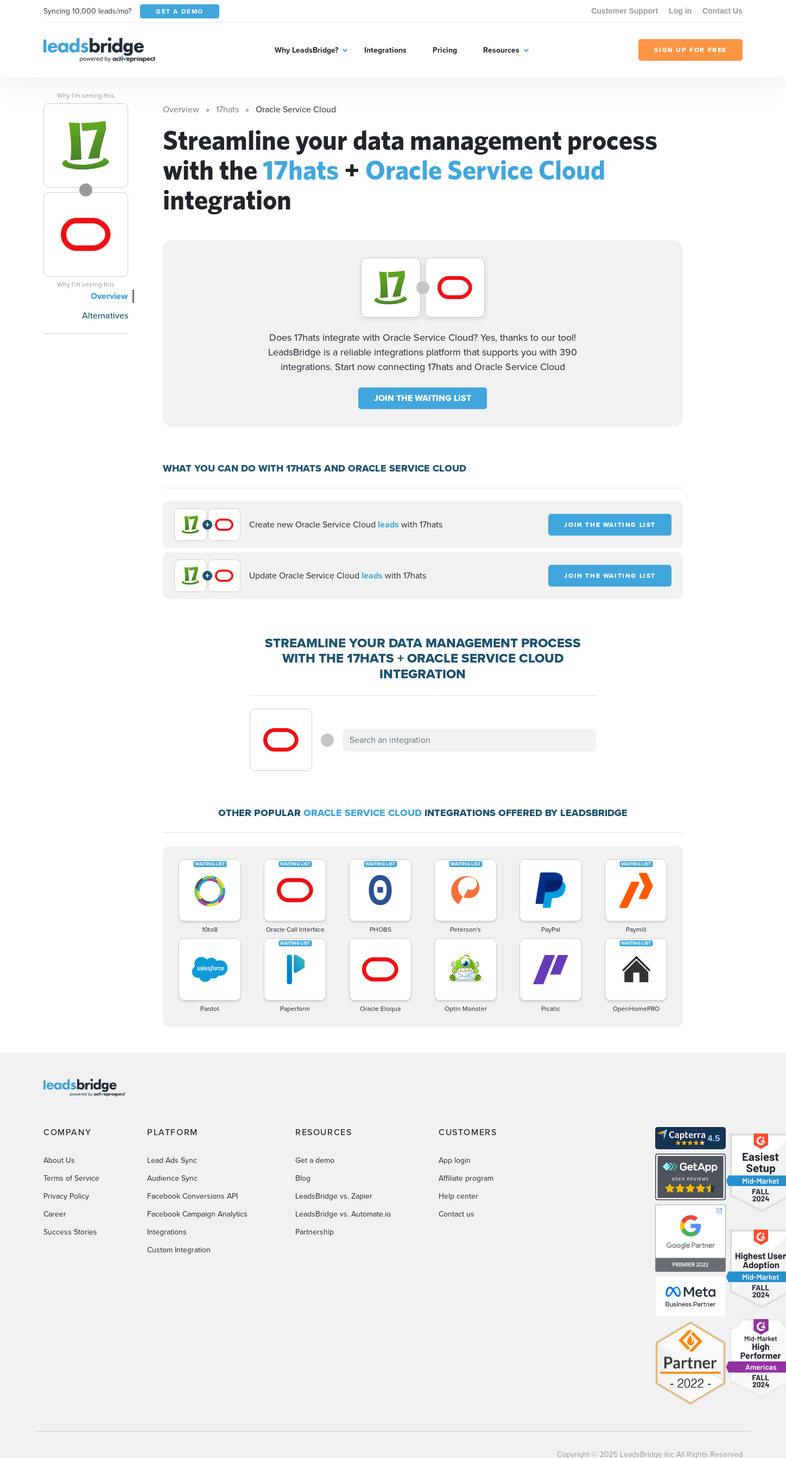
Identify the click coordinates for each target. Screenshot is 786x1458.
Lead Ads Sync (172, 1160)
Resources (501, 50)
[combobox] (470, 740)
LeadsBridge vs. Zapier (333, 1196)
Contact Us (722, 11)
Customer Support (624, 11)
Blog (302, 1178)
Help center (458, 1196)
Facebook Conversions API (192, 1196)
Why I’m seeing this (86, 95)
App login (455, 1160)
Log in (680, 11)
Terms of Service (71, 1178)
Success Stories (70, 1232)
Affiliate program (466, 1178)
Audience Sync (172, 1178)
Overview (109, 296)
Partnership (314, 1232)
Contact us (456, 1214)
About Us (59, 1160)
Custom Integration (179, 1250)
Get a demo (314, 1160)
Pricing (445, 50)
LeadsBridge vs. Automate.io (343, 1214)
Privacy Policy (66, 1196)
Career (54, 1214)
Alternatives (105, 315)
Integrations (385, 50)
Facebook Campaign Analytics (197, 1214)
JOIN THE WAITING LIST (422, 398)
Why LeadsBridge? (306, 50)
